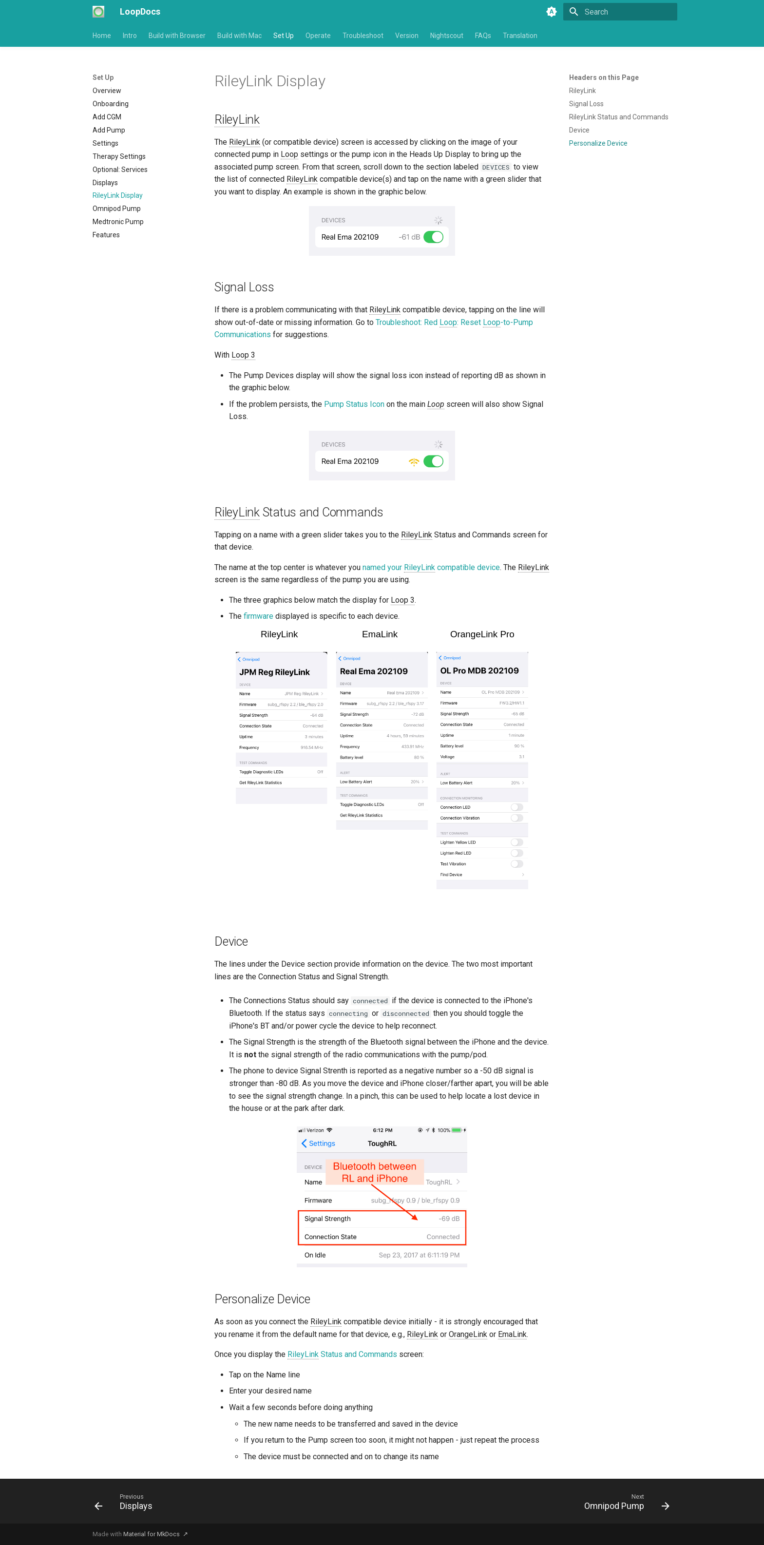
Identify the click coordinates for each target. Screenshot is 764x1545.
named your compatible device (431, 567)
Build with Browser (177, 35)
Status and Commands (342, 1354)
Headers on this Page (604, 77)
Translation (520, 35)
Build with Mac (239, 35)
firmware (258, 616)
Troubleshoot (363, 35)
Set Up (283, 35)
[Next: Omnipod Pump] (624, 1504)
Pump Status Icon (354, 404)
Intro (130, 35)
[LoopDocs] (98, 11)
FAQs (483, 35)
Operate (318, 35)
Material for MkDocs (152, 1534)
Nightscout (446, 35)
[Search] (620, 11)
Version (407, 35)
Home (102, 35)
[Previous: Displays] (126, 1504)
